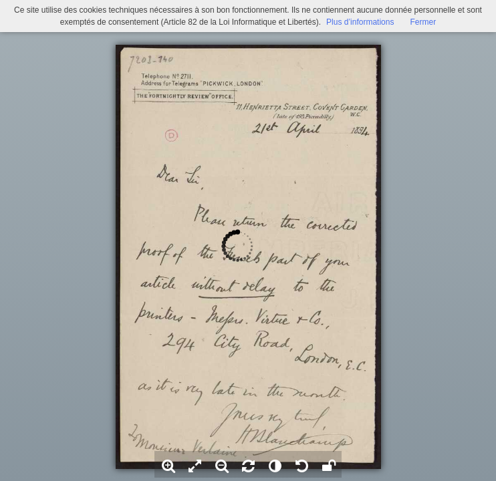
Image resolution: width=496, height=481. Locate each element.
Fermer (423, 22)
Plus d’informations (360, 22)
